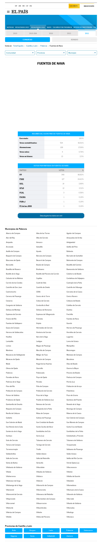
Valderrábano (41, 454)
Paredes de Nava (12, 377)
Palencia (9, 373)
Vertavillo (39, 463)
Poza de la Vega (42, 395)
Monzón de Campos (43, 359)
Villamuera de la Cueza (75, 490)
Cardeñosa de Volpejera (75, 278)
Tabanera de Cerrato (44, 440)
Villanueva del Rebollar (44, 494)
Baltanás (70, 251)
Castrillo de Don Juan (14, 287)
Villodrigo (70, 512)
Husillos (9, 337)
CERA (38, 292)
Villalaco (39, 476)
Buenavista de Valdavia (75, 269)
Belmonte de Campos (74, 260)
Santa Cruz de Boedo (74, 427)
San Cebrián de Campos (75, 418)
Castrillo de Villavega (74, 287)
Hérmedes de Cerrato (44, 328)
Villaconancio (72, 467)
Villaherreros (11, 476)
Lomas (8, 346)
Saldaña (9, 418)
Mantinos (9, 350)
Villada (8, 472)
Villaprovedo (10, 499)
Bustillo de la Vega (13, 274)
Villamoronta (41, 490)
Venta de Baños (12, 463)
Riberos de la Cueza (74, 413)
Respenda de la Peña (44, 409)
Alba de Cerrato (42, 238)
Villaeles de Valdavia (43, 472)
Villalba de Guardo (73, 476)
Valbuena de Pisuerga (75, 449)
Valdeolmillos (11, 454)
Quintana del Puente (74, 400)
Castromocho (11, 292)
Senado (74, 40)
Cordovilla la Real (42, 305)
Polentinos (70, 391)
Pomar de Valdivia (12, 395)
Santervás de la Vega (14, 431)
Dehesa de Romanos (44, 310)
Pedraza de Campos (74, 377)
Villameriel (10, 490)
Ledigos (39, 341)
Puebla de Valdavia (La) (45, 400)
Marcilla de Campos (43, 350)
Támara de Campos (13, 445)
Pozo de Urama (72, 395)
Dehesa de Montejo (13, 310)
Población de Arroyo (74, 386)
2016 (51, 33)
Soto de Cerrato (12, 440)
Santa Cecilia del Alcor (44, 427)
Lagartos (70, 337)
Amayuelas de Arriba (74, 238)
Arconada (9, 247)
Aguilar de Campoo (74, 233)
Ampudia (9, 242)
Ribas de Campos (42, 413)
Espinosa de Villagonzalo (45, 314)
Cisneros (9, 301)
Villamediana (71, 485)
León (51, 530)
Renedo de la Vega (73, 404)
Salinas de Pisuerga (43, 418)
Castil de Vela (41, 283)
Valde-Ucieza (71, 454)
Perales (39, 382)
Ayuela (38, 251)
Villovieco (70, 517)
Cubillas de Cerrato (74, 305)
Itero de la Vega (42, 337)
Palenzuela (40, 373)
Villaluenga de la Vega (14, 485)
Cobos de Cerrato (42, 301)
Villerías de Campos (13, 512)
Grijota (38, 323)
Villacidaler (40, 467)
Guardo (69, 323)
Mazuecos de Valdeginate (15, 355)
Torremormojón (12, 449)
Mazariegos (71, 350)
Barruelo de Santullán (75, 256)
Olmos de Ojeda (12, 368)
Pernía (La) (71, 382)
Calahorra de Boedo (74, 274)
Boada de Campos (43, 265)
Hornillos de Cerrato (74, 332)
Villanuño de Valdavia (74, 494)
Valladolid (51, 536)
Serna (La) (40, 436)
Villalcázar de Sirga (13, 481)
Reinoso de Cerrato (43, 404)
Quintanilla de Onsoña (14, 404)
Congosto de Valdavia (14, 305)
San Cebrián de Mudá (14, 422)
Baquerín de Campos (14, 256)
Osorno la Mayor (73, 368)
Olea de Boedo (72, 364)
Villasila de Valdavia (74, 503)
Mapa (49, 27)
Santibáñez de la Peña (75, 431)
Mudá (8, 364)
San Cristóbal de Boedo (45, 422)
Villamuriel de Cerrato (14, 494)
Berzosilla (9, 265)
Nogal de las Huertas (44, 364)
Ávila (14, 530)
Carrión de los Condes (14, 283)
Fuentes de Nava (73, 319)
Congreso (27, 40)
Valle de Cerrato (12, 458)
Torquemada (71, 445)
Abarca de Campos (13, 233)
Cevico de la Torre (43, 296)
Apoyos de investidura (82, 27)
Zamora (70, 536)
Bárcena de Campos (43, 256)
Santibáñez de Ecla (43, 431)
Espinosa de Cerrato (13, 314)
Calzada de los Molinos (14, 278)
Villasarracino (41, 503)
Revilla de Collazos (13, 413)
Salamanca (88, 530)
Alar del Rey (10, 238)
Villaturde (9, 508)
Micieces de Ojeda (13, 359)
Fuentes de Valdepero (14, 323)
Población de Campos (14, 391)
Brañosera (40, 269)
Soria (32, 536)
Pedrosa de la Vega (13, 382)
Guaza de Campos (12, 328)
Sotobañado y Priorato (75, 436)
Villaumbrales (41, 508)
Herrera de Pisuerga (74, 328)
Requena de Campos (13, 409)
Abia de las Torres (43, 233)
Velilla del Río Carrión (74, 458)
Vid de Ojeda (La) (73, 463)
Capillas (39, 278)
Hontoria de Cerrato (43, 332)
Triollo (38, 449)
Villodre (39, 512)
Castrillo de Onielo (43, 287)
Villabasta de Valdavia (14, 467)
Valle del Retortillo (43, 458)
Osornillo (39, 368)
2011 (87, 33)
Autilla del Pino (72, 247)
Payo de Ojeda (41, 377)
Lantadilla (9, 341)
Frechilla (70, 314)
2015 (69, 33)
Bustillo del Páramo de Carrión (47, 274)
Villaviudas (71, 508)
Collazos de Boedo (73, 301)
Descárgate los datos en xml (51, 216)
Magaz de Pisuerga (43, 346)
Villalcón (39, 481)
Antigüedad (71, 242)
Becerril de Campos (43, 260)
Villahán (70, 472)
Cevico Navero (72, 296)
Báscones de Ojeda (13, 260)
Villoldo (8, 517)
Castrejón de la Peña (74, 283)
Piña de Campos (42, 386)
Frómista (39, 319)
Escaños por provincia (62, 27)
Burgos (32, 530)
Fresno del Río (11, 319)
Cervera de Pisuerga (13, 296)
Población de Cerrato (44, 391)
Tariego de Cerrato (43, 445)
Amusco (39, 242)
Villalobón (70, 481)
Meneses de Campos (74, 355)
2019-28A (33, 33)
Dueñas (69, 310)
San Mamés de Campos (75, 422)
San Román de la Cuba (14, 427)
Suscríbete (74, 6)
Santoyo (9, 436)
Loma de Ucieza (72, 341)
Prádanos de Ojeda (13, 400)
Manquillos (71, 346)
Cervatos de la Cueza (74, 292)
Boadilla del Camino (74, 265)
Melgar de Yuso (42, 355)
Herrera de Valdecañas (14, 332)
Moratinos (70, 359)
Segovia (14, 536)
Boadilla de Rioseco (13, 269)
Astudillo (39, 247)
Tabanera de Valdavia (75, 440)
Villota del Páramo (43, 517)
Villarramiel (10, 503)
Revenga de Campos (74, 409)
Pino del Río (10, 386)
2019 (15, 33)
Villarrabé (70, 499)
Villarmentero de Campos (45, 499)
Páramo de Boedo (73, 373)
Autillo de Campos (12, 251)
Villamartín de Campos (44, 485)
